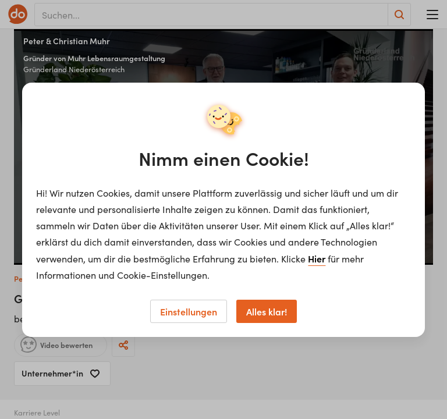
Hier (316, 258)
